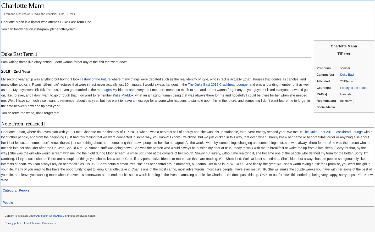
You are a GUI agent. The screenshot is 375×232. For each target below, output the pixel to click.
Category (9, 190)
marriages (104, 90)
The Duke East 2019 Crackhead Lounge (218, 84)
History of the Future (353, 88)
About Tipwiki (32, 223)
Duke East (347, 74)
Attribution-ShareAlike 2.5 (51, 215)
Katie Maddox (123, 95)
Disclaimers (49, 223)
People (24, 190)
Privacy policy (13, 223)
